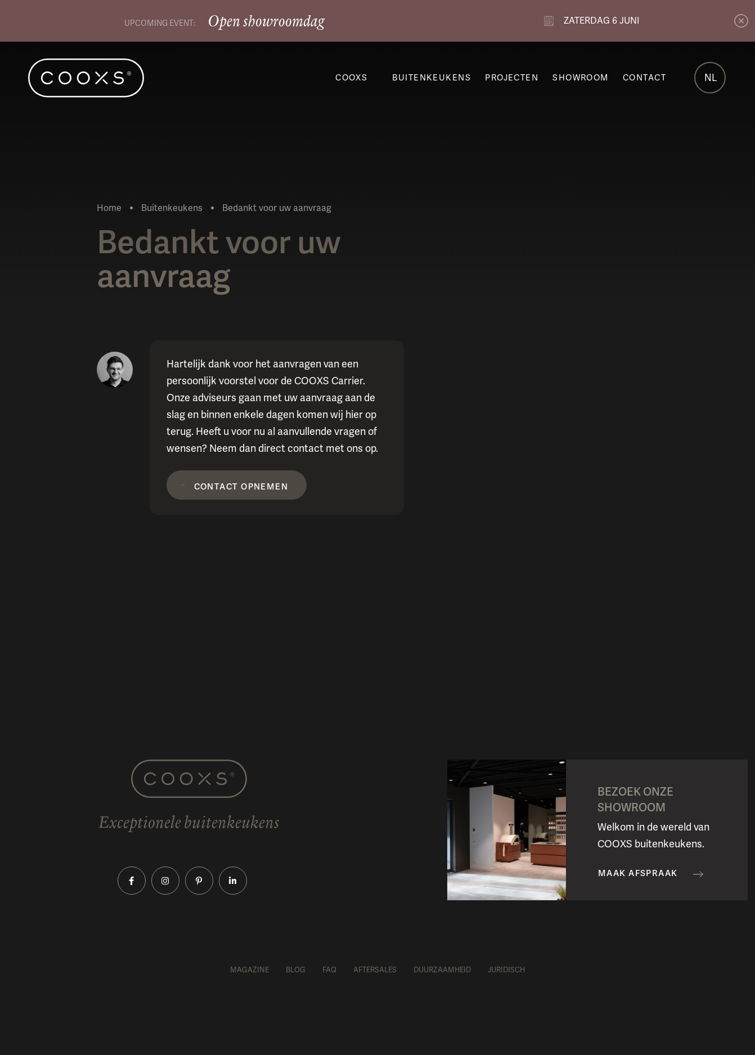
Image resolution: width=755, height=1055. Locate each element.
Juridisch (506, 970)
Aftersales (375, 970)
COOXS (351, 77)
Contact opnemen (241, 486)
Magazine (249, 970)
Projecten (511, 77)
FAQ (329, 970)
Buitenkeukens (431, 77)
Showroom (580, 77)
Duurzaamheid (442, 970)
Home (109, 208)
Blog (295, 970)
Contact (644, 77)
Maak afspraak (638, 873)
